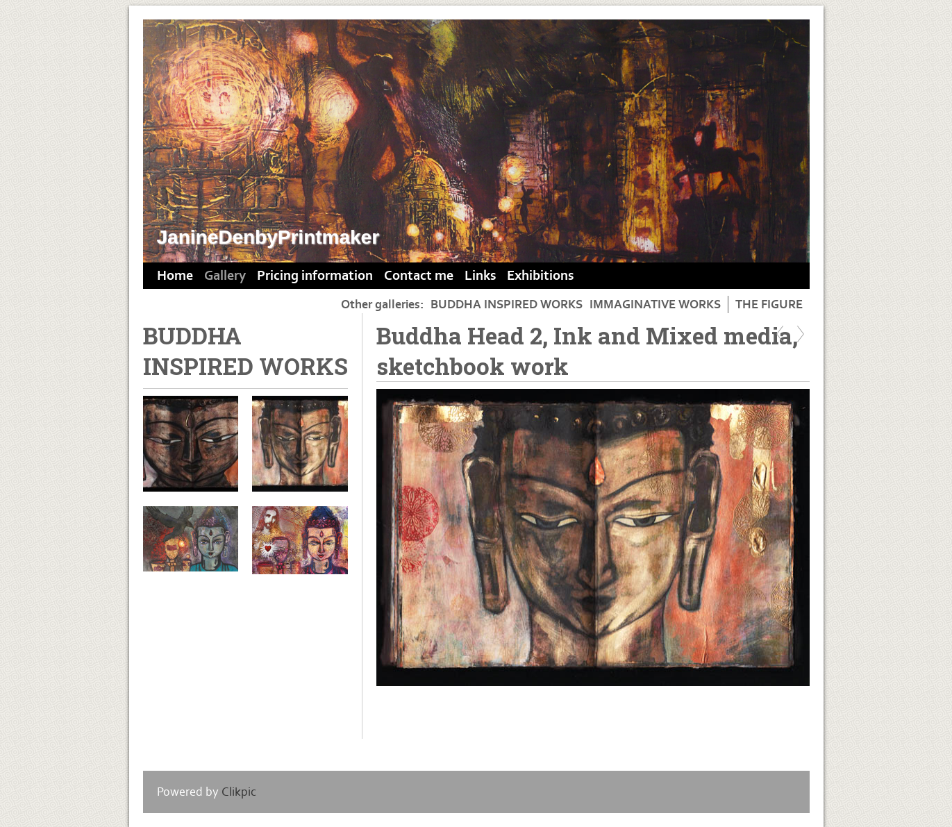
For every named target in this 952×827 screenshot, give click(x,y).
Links (480, 275)
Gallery (225, 275)
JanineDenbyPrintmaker (268, 237)
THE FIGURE (769, 304)
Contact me (418, 275)
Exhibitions (540, 275)
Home (175, 275)
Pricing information (315, 275)
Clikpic (239, 792)
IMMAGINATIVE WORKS (655, 304)
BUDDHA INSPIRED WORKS (507, 304)
